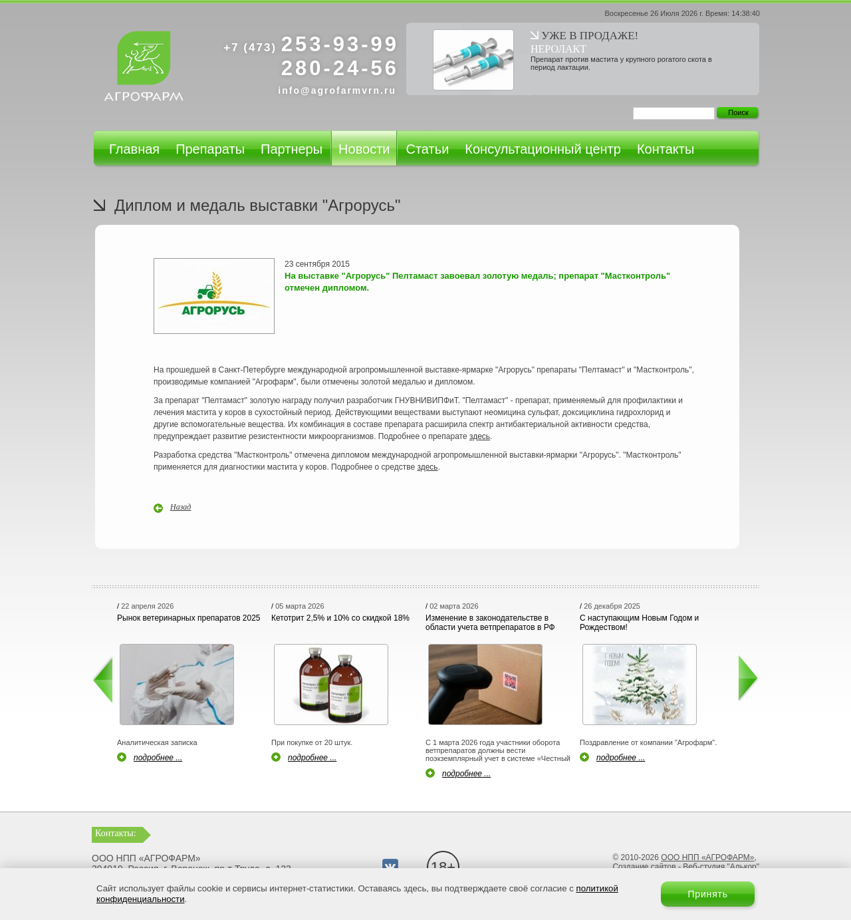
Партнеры (291, 149)
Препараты (210, 149)
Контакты (665, 149)
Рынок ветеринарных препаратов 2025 (189, 618)
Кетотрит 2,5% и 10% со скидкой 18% (340, 618)
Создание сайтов (643, 866)
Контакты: (115, 833)
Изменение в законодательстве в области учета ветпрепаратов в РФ (490, 622)
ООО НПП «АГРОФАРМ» (707, 857)
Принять (707, 894)
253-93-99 (311, 44)
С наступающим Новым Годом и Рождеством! (639, 622)
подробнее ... (158, 757)
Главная (134, 149)
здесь (479, 436)
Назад (180, 507)
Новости (364, 149)
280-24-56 (340, 68)
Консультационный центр (543, 149)
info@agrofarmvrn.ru (337, 90)
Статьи (427, 149)
